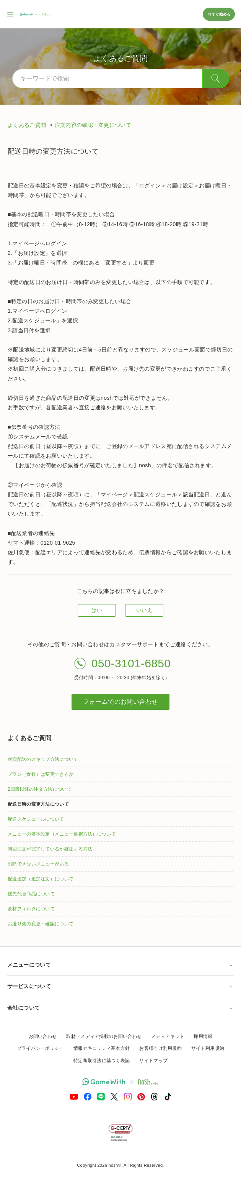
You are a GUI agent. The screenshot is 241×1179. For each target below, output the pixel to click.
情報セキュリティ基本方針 (101, 1048)
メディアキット (167, 1036)
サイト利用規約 (207, 1048)
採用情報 (203, 1036)
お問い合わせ (43, 1036)
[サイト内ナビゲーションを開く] (10, 14)
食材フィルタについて (31, 908)
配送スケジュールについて (36, 819)
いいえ (144, 610)
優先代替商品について (31, 894)
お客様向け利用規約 (160, 1048)
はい (97, 610)
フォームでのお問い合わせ (120, 701)
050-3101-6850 (131, 663)
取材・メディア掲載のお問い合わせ (104, 1036)
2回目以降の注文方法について (40, 789)
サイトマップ (153, 1060)
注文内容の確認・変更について (93, 125)
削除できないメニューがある (38, 864)
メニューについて (120, 965)
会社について (120, 1008)
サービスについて (120, 986)
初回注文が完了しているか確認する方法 (50, 849)
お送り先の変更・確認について (40, 923)
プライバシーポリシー (40, 1048)
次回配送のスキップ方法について (43, 759)
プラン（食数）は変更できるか (40, 774)
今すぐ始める (219, 14)
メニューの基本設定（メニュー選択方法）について (62, 834)
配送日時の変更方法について (38, 804)
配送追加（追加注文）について (40, 879)
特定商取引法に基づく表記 (101, 1060)
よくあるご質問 (27, 125)
